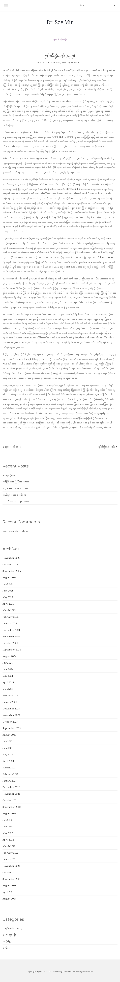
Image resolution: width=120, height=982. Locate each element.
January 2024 (10, 702)
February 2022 (10, 852)
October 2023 (10, 721)
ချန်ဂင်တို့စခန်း (60, 38)
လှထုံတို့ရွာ (7, 941)
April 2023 (8, 761)
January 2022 (10, 859)
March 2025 (9, 610)
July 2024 (8, 662)
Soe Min (75, 62)
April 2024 (8, 682)
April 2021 (8, 892)
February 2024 (11, 695)
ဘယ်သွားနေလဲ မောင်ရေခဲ (14, 494)
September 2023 (12, 728)
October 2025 (10, 564)
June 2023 (8, 747)
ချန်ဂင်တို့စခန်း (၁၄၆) (107, 446)
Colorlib (67, 971)
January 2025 (10, 623)
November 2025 (11, 557)
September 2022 (12, 806)
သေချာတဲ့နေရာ (9, 475)
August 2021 (9, 885)
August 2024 (9, 656)
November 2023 (11, 715)
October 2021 (10, 872)
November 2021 (11, 865)
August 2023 (9, 734)
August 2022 (9, 813)
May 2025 (8, 597)
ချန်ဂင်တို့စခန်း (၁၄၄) (12, 446)
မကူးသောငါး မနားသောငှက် (15, 488)
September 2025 (12, 570)
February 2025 (11, 616)
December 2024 (11, 629)
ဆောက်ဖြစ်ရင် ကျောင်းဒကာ (16, 501)
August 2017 (9, 898)
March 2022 (9, 846)
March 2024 (9, 688)
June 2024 (8, 669)
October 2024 (10, 643)
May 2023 (8, 754)
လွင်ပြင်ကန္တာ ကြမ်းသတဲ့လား (16, 481)
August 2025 (9, 577)
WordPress (88, 971)
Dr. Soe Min (60, 22)
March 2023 (9, 767)
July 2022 (7, 820)
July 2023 (7, 741)
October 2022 (10, 800)
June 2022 (8, 826)
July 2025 (8, 584)
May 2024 (8, 675)
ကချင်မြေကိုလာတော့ (12, 928)
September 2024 (12, 649)
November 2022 (11, 793)
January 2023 (10, 780)
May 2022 (8, 833)
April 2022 (8, 839)
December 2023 (11, 708)
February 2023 (10, 774)
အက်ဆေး (7, 947)
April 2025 (8, 603)
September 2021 (11, 879)
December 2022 (11, 787)
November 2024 (11, 636)
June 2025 (8, 590)
